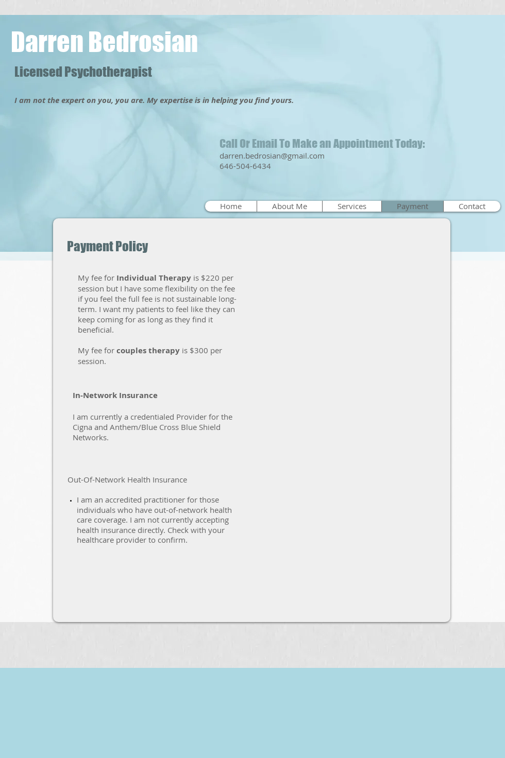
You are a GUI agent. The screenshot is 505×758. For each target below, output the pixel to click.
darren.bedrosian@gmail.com (272, 155)
